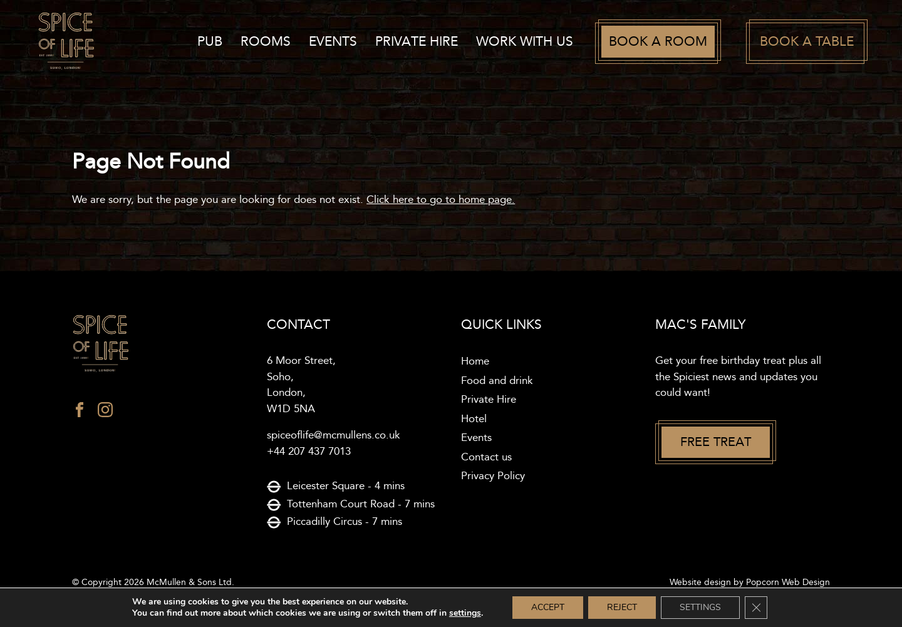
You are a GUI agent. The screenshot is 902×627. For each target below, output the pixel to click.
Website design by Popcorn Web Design (750, 582)
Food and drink (497, 381)
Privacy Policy (493, 476)
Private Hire (416, 41)
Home (475, 361)
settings (465, 613)
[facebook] (79, 413)
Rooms (266, 41)
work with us (524, 41)
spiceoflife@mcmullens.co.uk (333, 435)
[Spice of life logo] (159, 344)
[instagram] (105, 413)
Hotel (474, 419)
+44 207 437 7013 (309, 451)
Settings (700, 607)
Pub (209, 41)
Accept (547, 607)
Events (333, 41)
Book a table (807, 41)
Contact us (486, 457)
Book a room (658, 41)
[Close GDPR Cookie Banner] (756, 607)
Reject (622, 607)
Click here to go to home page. (440, 200)
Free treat (715, 442)
